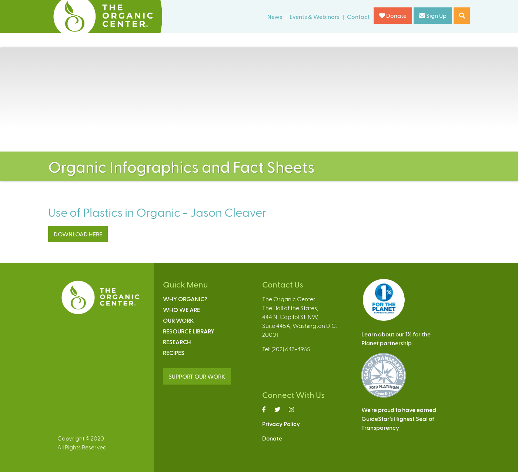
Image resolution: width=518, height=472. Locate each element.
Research (177, 341)
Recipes (173, 352)
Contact (358, 16)
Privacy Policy (281, 423)
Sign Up (433, 15)
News (274, 16)
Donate (393, 15)
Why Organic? (185, 298)
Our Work (178, 320)
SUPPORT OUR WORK (196, 376)
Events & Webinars (315, 16)
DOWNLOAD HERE (78, 233)
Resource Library (188, 331)
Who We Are (181, 309)
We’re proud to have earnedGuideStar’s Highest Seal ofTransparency (398, 418)
